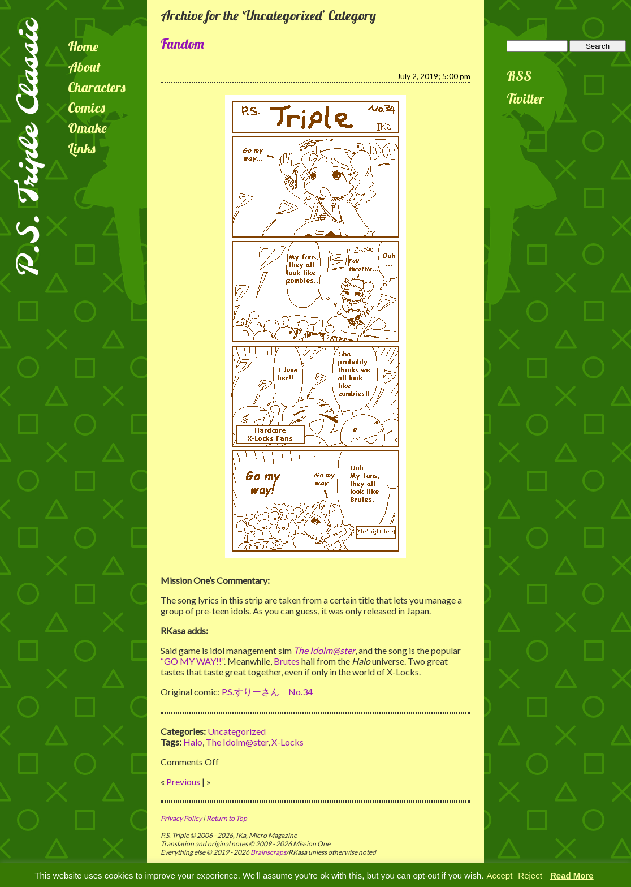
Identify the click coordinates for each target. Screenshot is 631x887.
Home (83, 46)
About (84, 66)
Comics (86, 107)
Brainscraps (268, 852)
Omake (87, 127)
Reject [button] (530, 875)
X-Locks (287, 742)
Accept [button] (499, 875)
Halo (192, 742)
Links (82, 148)
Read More (572, 875)
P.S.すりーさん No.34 (267, 691)
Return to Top (226, 818)
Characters (97, 87)
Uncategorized (237, 731)
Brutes (287, 661)
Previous (183, 781)
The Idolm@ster (237, 742)
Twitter (525, 98)
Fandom (182, 43)
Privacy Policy (181, 818)
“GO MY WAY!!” (192, 661)
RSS (519, 75)
